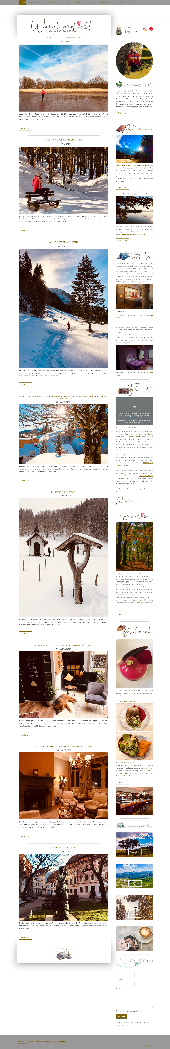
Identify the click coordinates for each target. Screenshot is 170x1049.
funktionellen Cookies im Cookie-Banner (134, 418)
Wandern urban (45, 3)
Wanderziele (78, 3)
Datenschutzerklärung (132, 1011)
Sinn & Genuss (130, 3)
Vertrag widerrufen (60, 1041)
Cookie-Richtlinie (39, 1041)
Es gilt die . (129, 1011)
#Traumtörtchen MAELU (132, 701)
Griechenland (91, 3)
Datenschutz (29, 1041)
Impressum (21, 1041)
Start (23, 3)
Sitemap (48, 1041)
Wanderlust (117, 3)
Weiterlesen (25, 128)
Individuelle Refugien (62, 3)
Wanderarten (105, 3)
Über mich (32, 3)
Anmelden (149, 1045)
